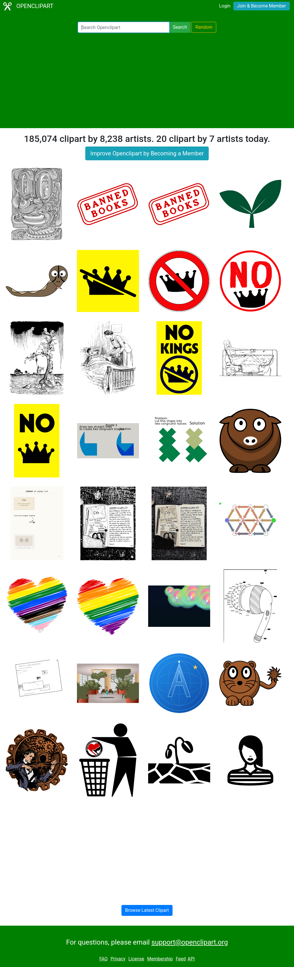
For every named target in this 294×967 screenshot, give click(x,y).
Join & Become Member (261, 6)
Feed (181, 959)
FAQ (103, 959)
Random (203, 27)
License (136, 959)
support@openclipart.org (189, 942)
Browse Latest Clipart (147, 910)
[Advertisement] (147, 80)
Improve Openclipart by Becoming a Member (147, 153)
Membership (160, 959)
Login (224, 6)
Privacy (118, 959)
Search (180, 27)
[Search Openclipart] (123, 27)
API (191, 959)
